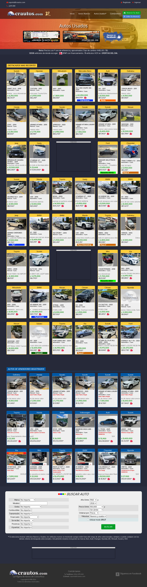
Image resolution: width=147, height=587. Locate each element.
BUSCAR (108, 526)
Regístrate (126, 2)
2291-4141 (11, 6)
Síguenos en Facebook (130, 573)
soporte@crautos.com (16, 2)
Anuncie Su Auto (131, 13)
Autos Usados (100, 13)
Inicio (72, 13)
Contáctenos (115, 13)
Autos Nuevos (84, 13)
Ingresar (136, 2)
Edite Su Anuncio (131, 16)
